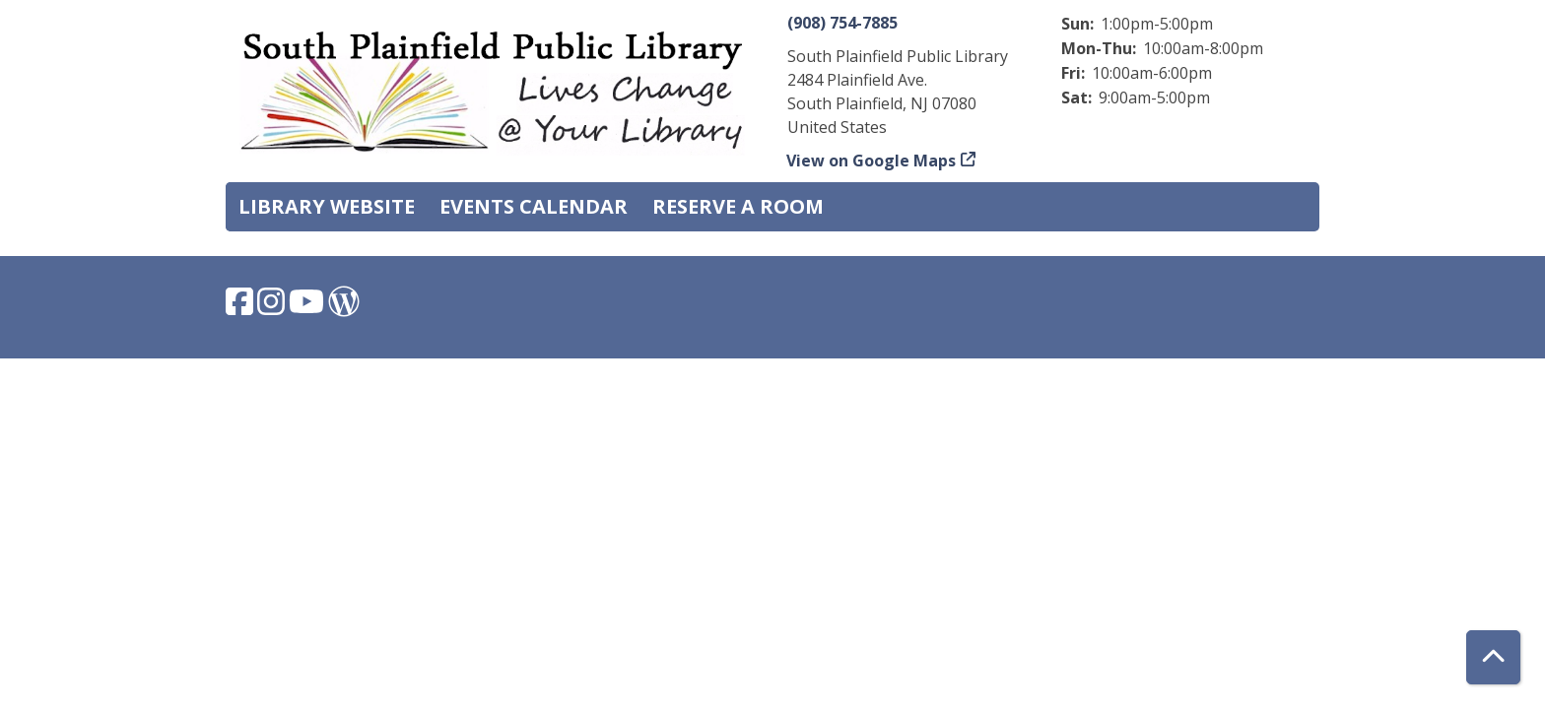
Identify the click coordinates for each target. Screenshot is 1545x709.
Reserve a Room (738, 206)
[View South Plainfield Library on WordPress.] (344, 307)
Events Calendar (533, 206)
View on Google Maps (871, 160)
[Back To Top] (1493, 657)
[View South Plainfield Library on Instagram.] (273, 307)
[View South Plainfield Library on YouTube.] (308, 307)
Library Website (326, 206)
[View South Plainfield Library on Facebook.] (241, 307)
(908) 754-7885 (842, 22)
